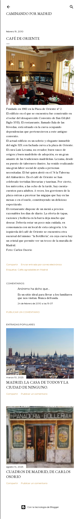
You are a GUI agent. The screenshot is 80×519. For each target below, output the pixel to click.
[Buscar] (71, 6)
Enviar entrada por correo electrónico (41, 264)
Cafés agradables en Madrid (33, 269)
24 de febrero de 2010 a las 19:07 (35, 303)
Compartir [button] (12, 264)
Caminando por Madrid (29, 13)
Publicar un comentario (23, 312)
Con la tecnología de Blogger (40, 507)
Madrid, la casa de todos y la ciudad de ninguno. (37, 385)
